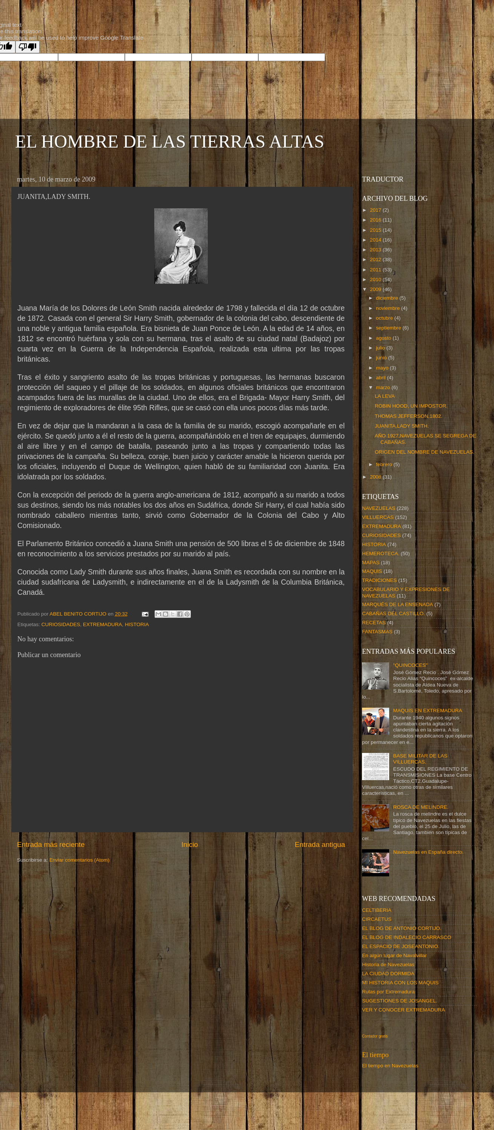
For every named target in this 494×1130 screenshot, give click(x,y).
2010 (376, 279)
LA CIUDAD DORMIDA (388, 973)
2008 (376, 477)
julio (381, 348)
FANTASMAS (377, 631)
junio (382, 357)
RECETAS (374, 622)
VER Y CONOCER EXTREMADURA (403, 1010)
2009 (376, 289)
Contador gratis (375, 1036)
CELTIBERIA (376, 910)
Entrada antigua (320, 844)
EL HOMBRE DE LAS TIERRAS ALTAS (169, 141)
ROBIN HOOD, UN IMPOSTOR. (411, 406)
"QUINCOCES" (410, 665)
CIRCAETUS (376, 919)
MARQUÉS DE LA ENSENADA (397, 604)
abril (381, 377)
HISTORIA (137, 624)
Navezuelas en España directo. (428, 852)
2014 (376, 240)
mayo (383, 368)
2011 (376, 269)
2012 (376, 259)
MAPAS (370, 562)
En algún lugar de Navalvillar (394, 955)
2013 (376, 249)
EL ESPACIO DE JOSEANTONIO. (400, 946)
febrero (385, 464)
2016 (376, 220)
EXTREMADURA (102, 624)
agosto (384, 338)
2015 (376, 230)
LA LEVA (385, 396)
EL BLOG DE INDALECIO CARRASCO (406, 937)
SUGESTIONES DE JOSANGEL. (399, 1001)
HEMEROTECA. (380, 553)
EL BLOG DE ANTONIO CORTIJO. (402, 928)
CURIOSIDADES (60, 624)
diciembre (387, 298)
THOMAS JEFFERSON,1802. (408, 416)
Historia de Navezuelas (388, 964)
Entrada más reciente (51, 844)
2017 (376, 210)
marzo (383, 387)
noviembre (388, 308)
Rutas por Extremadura (388, 992)
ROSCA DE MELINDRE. (420, 807)
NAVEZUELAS (378, 508)
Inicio (189, 844)
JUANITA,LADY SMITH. (402, 426)
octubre (385, 318)
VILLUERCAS (378, 517)
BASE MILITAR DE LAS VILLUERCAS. (420, 759)
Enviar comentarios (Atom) (79, 860)
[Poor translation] (27, 47)
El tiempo (375, 1055)
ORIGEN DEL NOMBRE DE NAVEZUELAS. (424, 452)
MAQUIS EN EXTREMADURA (427, 710)
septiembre (389, 328)
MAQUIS (372, 571)
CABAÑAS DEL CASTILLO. (393, 613)
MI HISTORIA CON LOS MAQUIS (400, 982)
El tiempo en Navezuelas (390, 1065)
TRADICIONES (379, 580)
